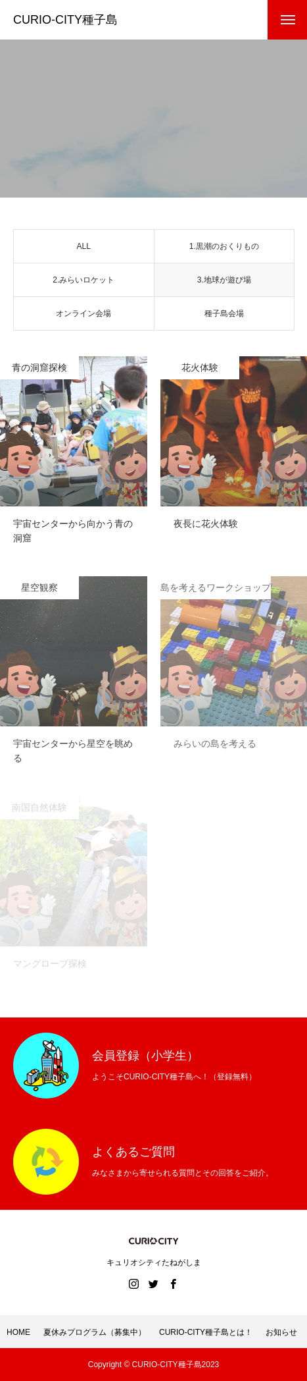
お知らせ (281, 1332)
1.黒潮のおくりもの (224, 249)
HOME (18, 1332)
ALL (84, 249)
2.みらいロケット (83, 282)
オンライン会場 (83, 316)
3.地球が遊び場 (224, 282)
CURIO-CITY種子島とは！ (205, 1332)
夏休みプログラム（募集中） (94, 1332)
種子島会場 (224, 316)
